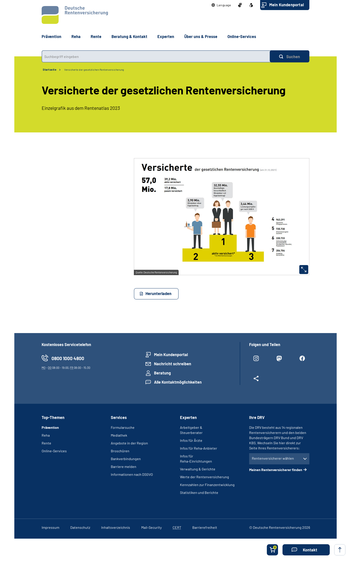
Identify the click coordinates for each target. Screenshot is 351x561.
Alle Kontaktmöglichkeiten (178, 382)
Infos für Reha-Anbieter (198, 448)
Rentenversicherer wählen (273, 458)
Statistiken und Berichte (199, 492)
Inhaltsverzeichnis (115, 527)
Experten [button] (165, 36)
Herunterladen (158, 293)
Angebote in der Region (129, 443)
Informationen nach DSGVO (132, 474)
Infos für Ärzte (191, 440)
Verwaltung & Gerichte (197, 469)
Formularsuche (123, 427)
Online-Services (241, 36)
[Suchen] (289, 56)
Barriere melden (123, 466)
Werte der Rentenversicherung (204, 477)
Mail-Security (151, 527)
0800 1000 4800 (67, 358)
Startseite (49, 69)
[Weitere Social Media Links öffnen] (256, 380)
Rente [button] (96, 36)
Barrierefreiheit (204, 527)
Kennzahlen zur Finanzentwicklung (207, 484)
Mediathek (119, 435)
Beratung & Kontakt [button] (129, 36)
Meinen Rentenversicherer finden (275, 470)
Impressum (50, 527)
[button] (221, 5)
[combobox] (156, 56)
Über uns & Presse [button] (200, 36)
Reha (46, 435)
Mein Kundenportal (286, 4)
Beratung (162, 372)
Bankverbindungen (126, 459)
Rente (46, 443)
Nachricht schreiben (172, 363)
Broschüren (120, 451)
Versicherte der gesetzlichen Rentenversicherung (94, 69)
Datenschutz (80, 527)
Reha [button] (76, 36)
